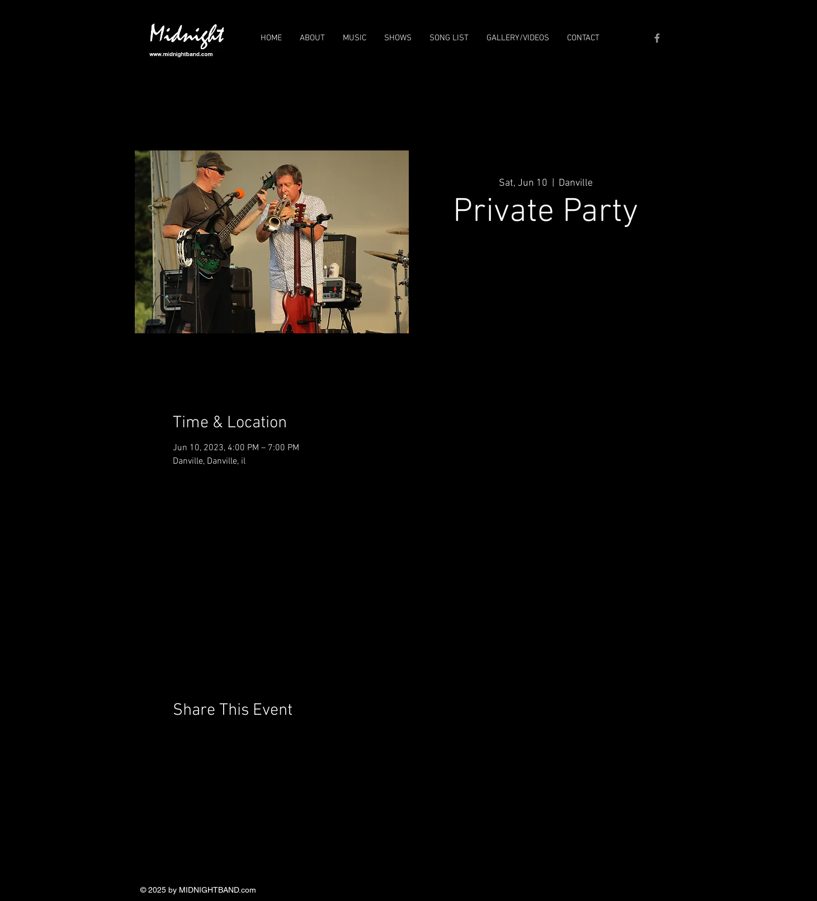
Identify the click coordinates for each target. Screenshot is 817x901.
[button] (312, 38)
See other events (545, 288)
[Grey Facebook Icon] (657, 38)
